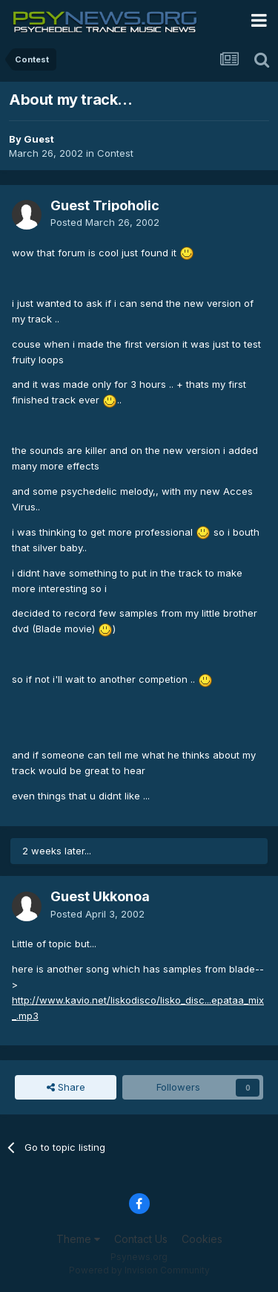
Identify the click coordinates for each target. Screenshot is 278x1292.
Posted (104, 222)
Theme (78, 1239)
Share (66, 1087)
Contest (115, 153)
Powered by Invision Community (139, 1270)
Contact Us (141, 1239)
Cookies (202, 1239)
